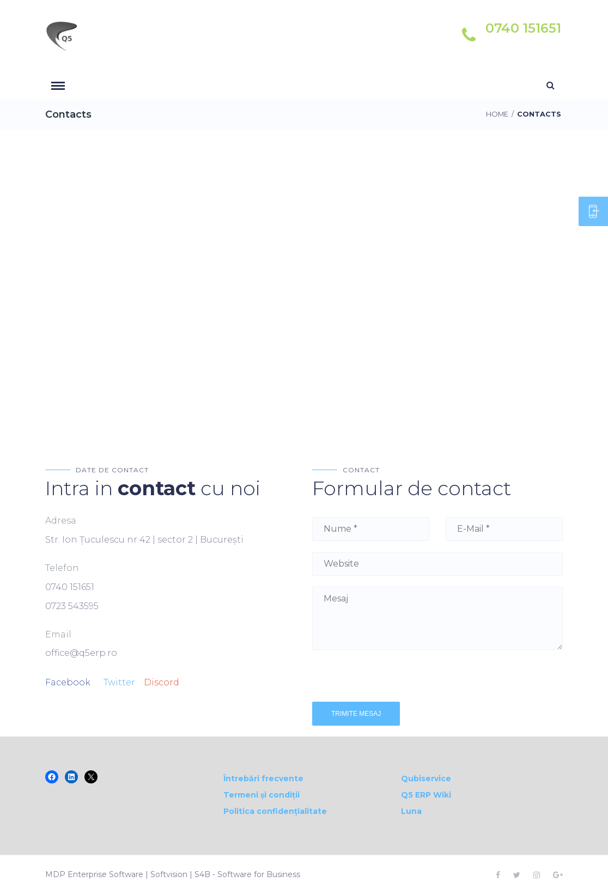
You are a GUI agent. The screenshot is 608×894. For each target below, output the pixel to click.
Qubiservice (426, 778)
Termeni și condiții (261, 795)
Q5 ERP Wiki (426, 795)
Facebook (67, 682)
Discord (161, 682)
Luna (411, 811)
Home (497, 114)
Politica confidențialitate (275, 811)
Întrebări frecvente (263, 778)
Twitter (119, 682)
